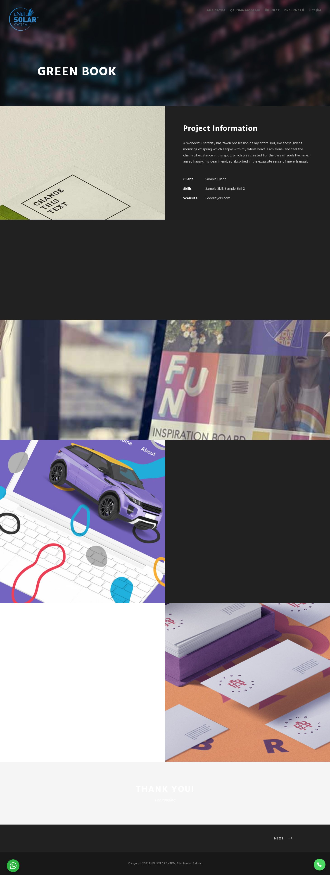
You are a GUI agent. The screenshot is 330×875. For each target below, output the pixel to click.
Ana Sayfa (216, 10)
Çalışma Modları (245, 10)
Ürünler (272, 10)
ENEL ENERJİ (294, 10)
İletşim (315, 10)
